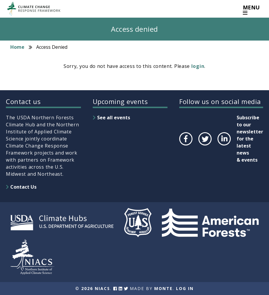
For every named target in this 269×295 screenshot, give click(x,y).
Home (17, 47)
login (198, 66)
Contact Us (23, 187)
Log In (185, 288)
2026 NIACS (95, 288)
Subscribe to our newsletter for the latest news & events (250, 138)
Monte (163, 288)
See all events (113, 117)
